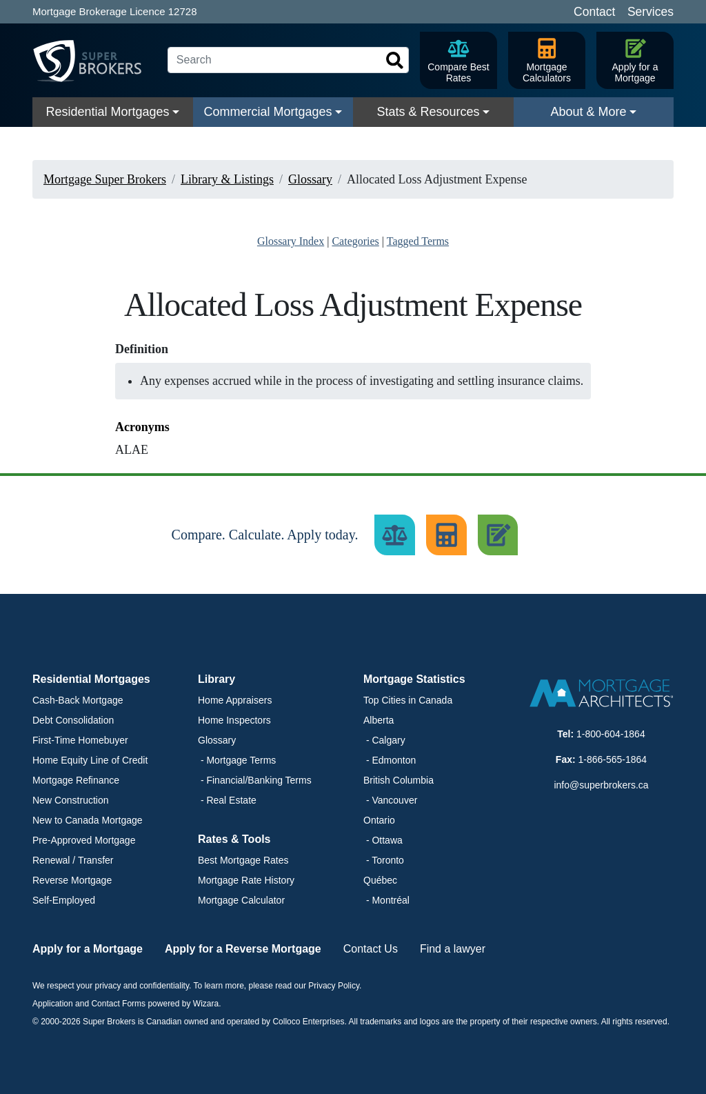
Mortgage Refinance (75, 780)
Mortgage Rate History (246, 880)
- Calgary (384, 740)
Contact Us (370, 949)
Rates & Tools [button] (234, 839)
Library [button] (216, 679)
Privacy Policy (333, 986)
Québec (380, 880)
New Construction (70, 800)
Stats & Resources (427, 112)
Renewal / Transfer (73, 860)
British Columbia (398, 780)
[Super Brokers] (94, 60)
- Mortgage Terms (237, 760)
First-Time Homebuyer (80, 740)
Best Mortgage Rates (243, 860)
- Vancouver (390, 800)
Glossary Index (290, 241)
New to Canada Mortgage (87, 820)
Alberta (378, 720)
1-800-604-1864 (610, 733)
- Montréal (386, 900)
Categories (355, 241)
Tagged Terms (418, 241)
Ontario (379, 820)
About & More (588, 112)
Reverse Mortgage (72, 880)
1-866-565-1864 (612, 759)
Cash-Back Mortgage (77, 700)
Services (650, 12)
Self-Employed (63, 900)
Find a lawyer (452, 949)
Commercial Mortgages (267, 112)
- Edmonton (389, 760)
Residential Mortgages (107, 112)
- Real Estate (227, 800)
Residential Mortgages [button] (91, 679)
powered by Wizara (183, 1003)
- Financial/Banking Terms (255, 780)
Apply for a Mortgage (87, 949)
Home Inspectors (234, 720)
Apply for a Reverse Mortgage (243, 949)
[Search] (288, 60)
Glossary (217, 740)
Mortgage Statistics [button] (414, 679)
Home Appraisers (235, 700)
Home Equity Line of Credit (90, 760)
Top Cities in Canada (407, 700)
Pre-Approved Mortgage (83, 840)
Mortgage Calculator (241, 900)
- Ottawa (383, 840)
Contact (594, 12)
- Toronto (383, 860)
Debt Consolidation (73, 720)
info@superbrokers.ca (601, 784)
